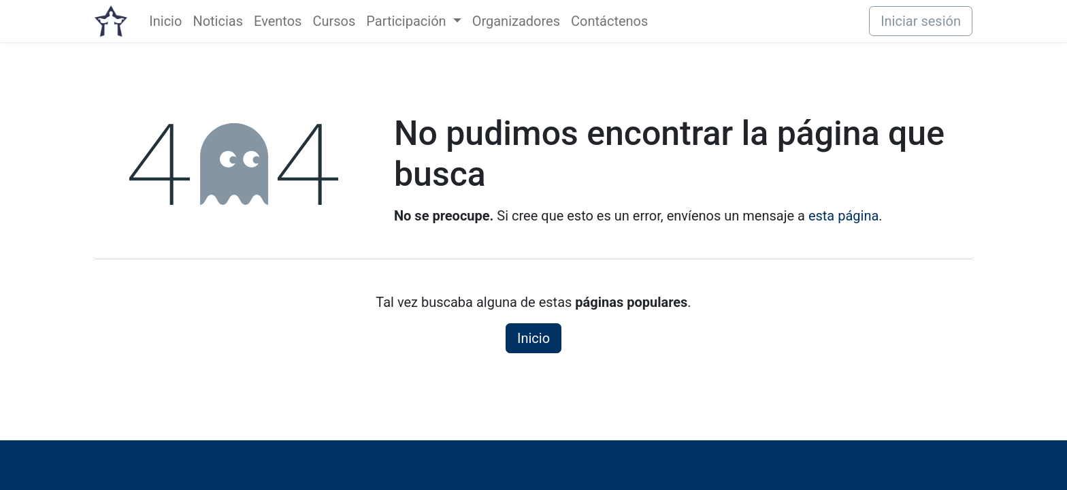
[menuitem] (165, 21)
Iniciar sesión (921, 21)
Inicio (533, 338)
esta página (843, 216)
